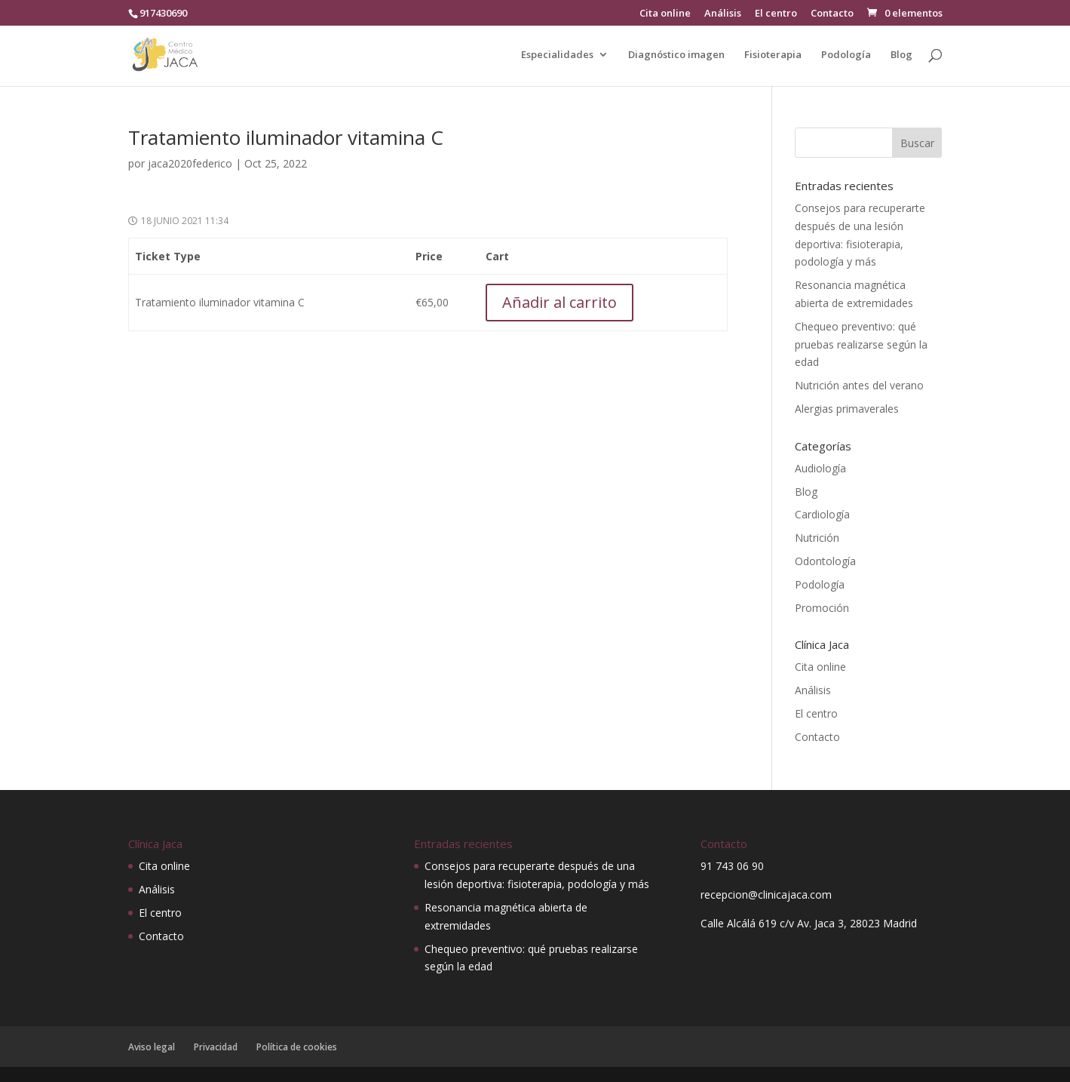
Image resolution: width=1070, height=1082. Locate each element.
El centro (776, 14)
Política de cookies (296, 1047)
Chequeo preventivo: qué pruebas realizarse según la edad (861, 344)
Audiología (820, 468)
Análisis (722, 14)
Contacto (832, 14)
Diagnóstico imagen (676, 55)
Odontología (825, 561)
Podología (846, 55)
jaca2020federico (190, 163)
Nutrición (817, 537)
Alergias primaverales (847, 408)
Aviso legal (151, 1047)
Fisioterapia (773, 55)
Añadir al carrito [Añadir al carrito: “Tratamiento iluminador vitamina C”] (559, 302)
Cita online (665, 14)
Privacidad (216, 1047)
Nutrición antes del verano (859, 385)
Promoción (822, 608)
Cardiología (822, 514)
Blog (901, 55)
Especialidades (557, 55)
